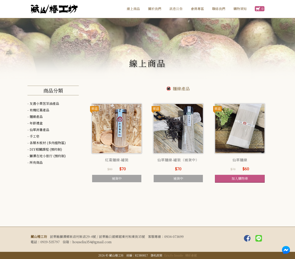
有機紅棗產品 (39, 110)
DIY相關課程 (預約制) (46, 149)
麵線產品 (36, 116)
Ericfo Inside (173, 255)
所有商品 (36, 162)
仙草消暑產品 (39, 129)
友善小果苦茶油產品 (44, 103)
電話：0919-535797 (45, 242)
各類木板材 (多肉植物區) (48, 142)
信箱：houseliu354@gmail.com (87, 242)
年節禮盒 (36, 123)
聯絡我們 (218, 8)
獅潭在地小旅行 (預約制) (48, 156)
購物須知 (240, 8)
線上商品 (133, 8)
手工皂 (34, 136)
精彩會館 (191, 255)
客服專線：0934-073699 (166, 236)
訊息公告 (176, 8)
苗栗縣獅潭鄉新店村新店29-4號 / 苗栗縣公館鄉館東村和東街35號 (97, 236)
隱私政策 (156, 255)
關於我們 (154, 8)
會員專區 (197, 8)
